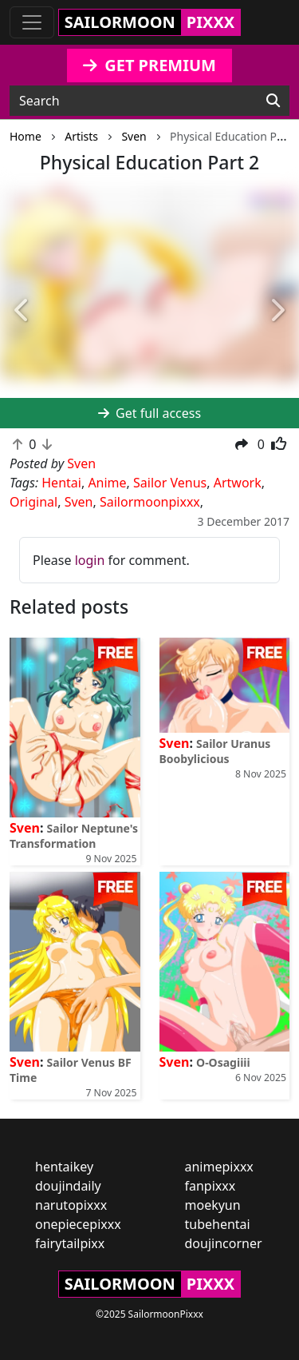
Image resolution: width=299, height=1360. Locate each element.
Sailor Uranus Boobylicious (215, 751)
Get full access (149, 413)
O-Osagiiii (223, 1062)
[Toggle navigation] (32, 22)
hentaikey (64, 1166)
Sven (79, 502)
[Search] (273, 100)
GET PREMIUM (149, 65)
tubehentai (217, 1224)
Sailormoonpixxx (150, 502)
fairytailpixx (69, 1243)
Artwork (238, 482)
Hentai (61, 482)
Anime (107, 482)
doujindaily (68, 1186)
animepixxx (219, 1166)
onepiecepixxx (78, 1224)
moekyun (213, 1205)
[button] (22, 310)
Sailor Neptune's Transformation (74, 836)
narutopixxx (71, 1205)
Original (33, 502)
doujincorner (223, 1243)
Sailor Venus (170, 482)
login (90, 560)
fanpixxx (210, 1186)
